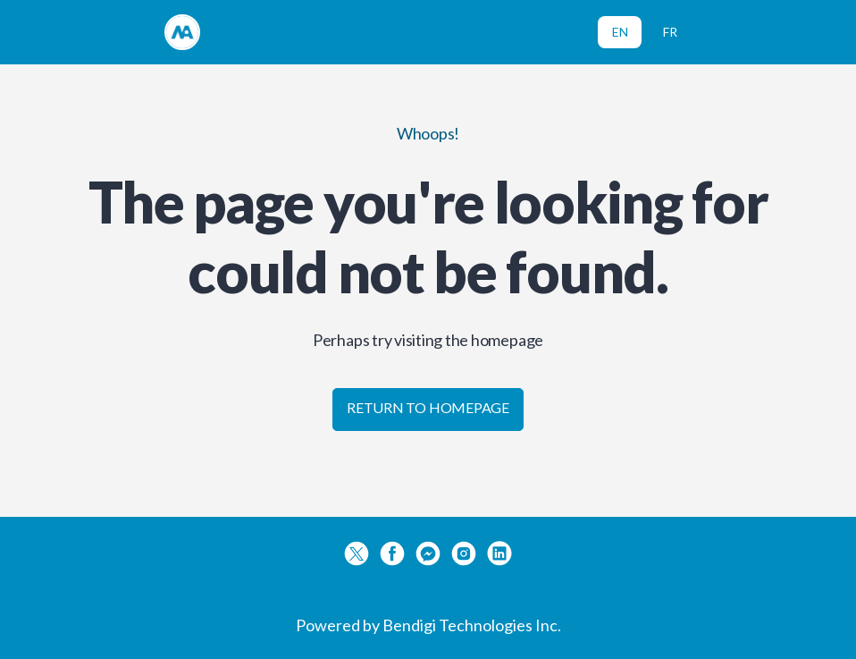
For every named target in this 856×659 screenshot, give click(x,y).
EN (620, 31)
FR (670, 31)
